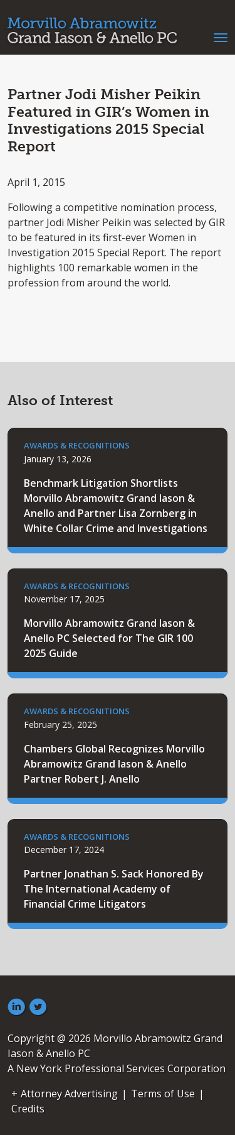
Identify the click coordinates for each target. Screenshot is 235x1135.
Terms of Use (163, 1093)
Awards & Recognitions (77, 445)
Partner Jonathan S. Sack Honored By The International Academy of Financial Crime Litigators (114, 889)
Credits (27, 1109)
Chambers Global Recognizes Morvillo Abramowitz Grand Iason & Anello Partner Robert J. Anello (114, 764)
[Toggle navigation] (220, 36)
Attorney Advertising (69, 1093)
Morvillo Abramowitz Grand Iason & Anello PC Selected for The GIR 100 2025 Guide (109, 638)
